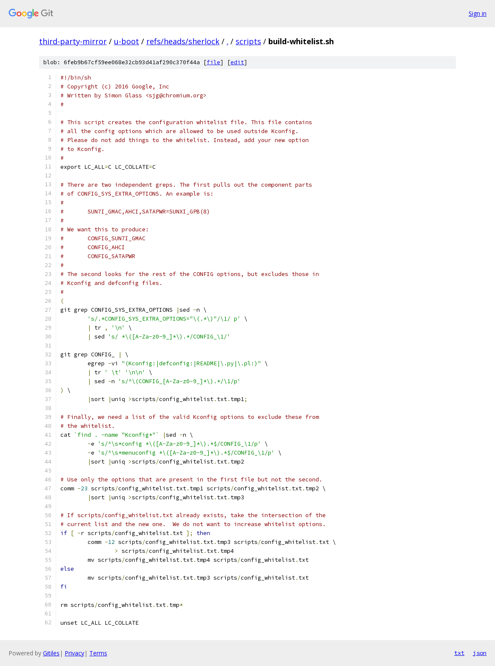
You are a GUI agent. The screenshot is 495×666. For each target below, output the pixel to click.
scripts (248, 41)
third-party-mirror (73, 41)
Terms (98, 653)
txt (459, 653)
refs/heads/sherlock (182, 41)
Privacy (74, 653)
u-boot (126, 41)
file (213, 62)
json (479, 653)
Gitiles (51, 653)
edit (237, 62)
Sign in (477, 13)
